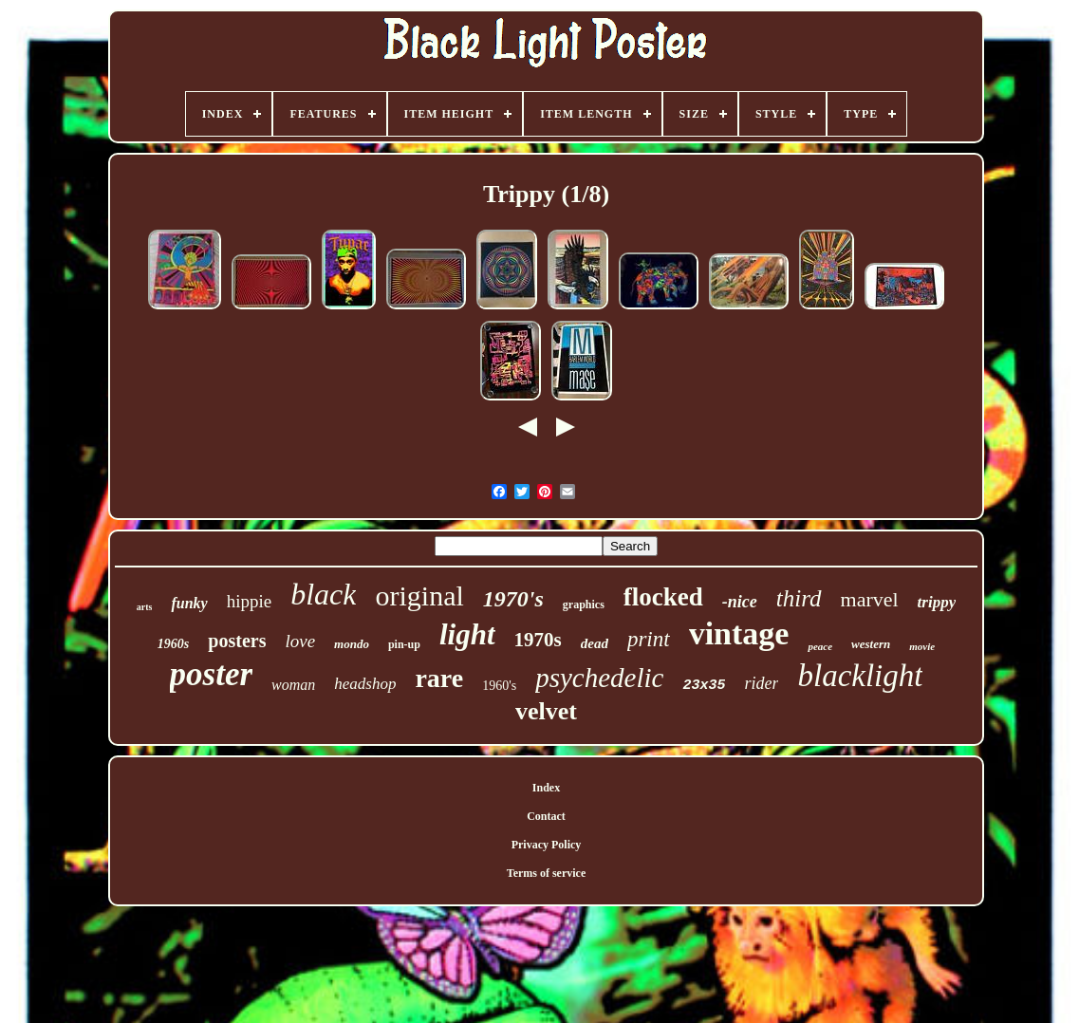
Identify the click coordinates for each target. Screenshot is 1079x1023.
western (870, 644)
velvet (546, 711)
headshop (365, 684)
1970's (513, 598)
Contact (546, 816)
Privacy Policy (547, 844)
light (467, 634)
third (799, 598)
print (648, 639)
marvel (870, 599)
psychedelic (599, 677)
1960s (173, 644)
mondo (351, 644)
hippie (249, 601)
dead (594, 643)
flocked (663, 597)
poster (211, 674)
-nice (739, 601)
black (323, 594)
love (300, 641)
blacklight (859, 676)
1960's (499, 686)
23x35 (703, 686)
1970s (538, 639)
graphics (584, 604)
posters (237, 640)
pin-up (404, 644)
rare (439, 678)
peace (820, 646)
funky (189, 603)
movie (922, 646)
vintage (739, 633)
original (419, 595)
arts (145, 607)
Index (546, 787)
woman (293, 685)
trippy (937, 602)
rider (761, 683)
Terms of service (546, 873)
